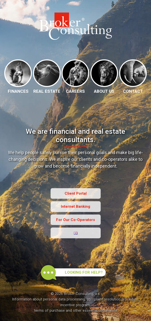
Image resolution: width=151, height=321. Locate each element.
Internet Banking (75, 206)
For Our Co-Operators (75, 220)
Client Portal (76, 193)
